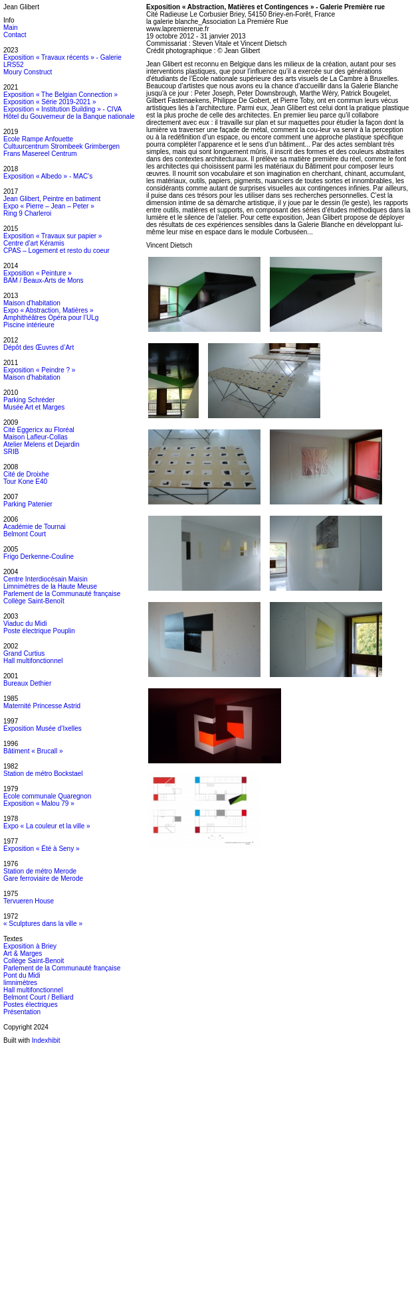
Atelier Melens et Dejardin (41, 444)
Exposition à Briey (29, 946)
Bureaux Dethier (27, 683)
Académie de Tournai (34, 526)
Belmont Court (24, 534)
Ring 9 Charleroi (27, 213)
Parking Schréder (28, 400)
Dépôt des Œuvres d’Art (38, 347)
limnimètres (20, 982)
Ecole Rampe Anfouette (38, 139)
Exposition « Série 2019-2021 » (49, 102)
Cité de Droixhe (26, 474)
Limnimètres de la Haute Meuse (50, 586)
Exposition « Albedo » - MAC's (47, 176)
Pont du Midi (22, 975)
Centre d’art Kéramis (33, 243)
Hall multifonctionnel (33, 660)
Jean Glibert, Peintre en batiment (51, 198)
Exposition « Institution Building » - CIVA (62, 109)
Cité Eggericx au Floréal (38, 429)
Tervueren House (28, 901)
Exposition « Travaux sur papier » (52, 236)
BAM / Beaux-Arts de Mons (43, 280)
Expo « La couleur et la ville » (46, 826)
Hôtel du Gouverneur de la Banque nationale (69, 116)
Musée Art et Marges (33, 407)
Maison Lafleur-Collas (35, 437)
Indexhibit (46, 1040)
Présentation (22, 1012)
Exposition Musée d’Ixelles (42, 728)
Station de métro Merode (39, 871)
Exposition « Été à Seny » (41, 848)
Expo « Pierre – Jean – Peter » (48, 206)
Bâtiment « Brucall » (33, 751)
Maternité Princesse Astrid (41, 706)
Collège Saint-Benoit (33, 960)
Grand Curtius (24, 653)
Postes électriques (30, 1004)
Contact (14, 34)
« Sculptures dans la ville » (42, 923)
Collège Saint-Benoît (33, 601)
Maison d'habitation (31, 303)
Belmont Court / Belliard (38, 997)
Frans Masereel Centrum (40, 153)
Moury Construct (27, 72)
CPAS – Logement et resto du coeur (56, 250)
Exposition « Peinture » (37, 273)
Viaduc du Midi (25, 623)
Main (10, 27)
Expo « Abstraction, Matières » (48, 310)
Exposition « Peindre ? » (39, 370)
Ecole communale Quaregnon (47, 796)
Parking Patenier (27, 504)
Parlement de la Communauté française (61, 593)
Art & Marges (22, 953)
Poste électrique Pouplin (39, 631)
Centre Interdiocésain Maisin (45, 579)
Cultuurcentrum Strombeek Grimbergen (61, 146)
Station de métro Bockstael (43, 773)
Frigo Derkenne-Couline (38, 556)
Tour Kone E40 (25, 481)
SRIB (11, 451)
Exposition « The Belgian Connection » (60, 94)
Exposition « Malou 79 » (38, 803)
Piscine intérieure (28, 325)
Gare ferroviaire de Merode (43, 878)
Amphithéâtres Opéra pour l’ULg (50, 317)
